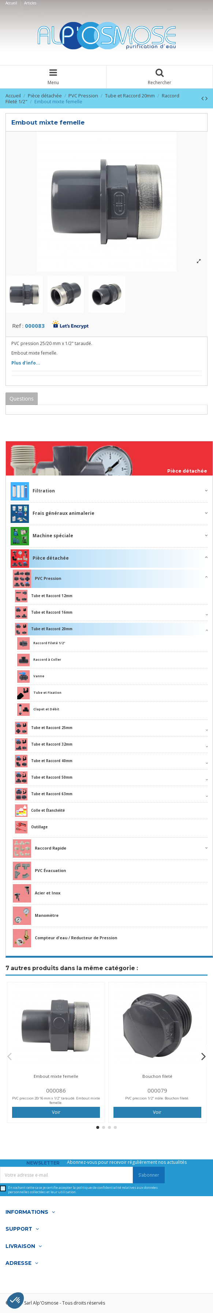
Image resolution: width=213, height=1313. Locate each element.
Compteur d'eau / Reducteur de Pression (65, 938)
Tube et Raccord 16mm (43, 612)
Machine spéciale (42, 536)
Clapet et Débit (38, 709)
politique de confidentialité (98, 1187)
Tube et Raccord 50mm (43, 777)
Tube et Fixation (39, 693)
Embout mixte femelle (56, 1076)
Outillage (31, 827)
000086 (56, 1090)
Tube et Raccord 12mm (43, 596)
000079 (157, 1090)
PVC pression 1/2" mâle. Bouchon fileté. (157, 1098)
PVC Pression (37, 579)
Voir (56, 1112)
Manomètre (36, 916)
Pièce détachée (187, 471)
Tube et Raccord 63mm (43, 794)
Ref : (17, 325)
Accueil (11, 3)
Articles (30, 3)
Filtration (33, 491)
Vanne (30, 676)
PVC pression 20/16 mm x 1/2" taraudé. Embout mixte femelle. (56, 1100)
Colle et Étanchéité (40, 810)
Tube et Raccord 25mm (43, 728)
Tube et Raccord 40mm (43, 761)
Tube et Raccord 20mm (43, 629)
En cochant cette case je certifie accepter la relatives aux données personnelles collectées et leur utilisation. (83, 1189)
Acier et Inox (36, 893)
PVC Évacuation (39, 871)
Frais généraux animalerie (52, 514)
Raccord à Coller (39, 660)
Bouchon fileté (157, 1076)
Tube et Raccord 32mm (43, 744)
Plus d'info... (25, 363)
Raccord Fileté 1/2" (41, 643)
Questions (22, 398)
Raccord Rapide (39, 848)
